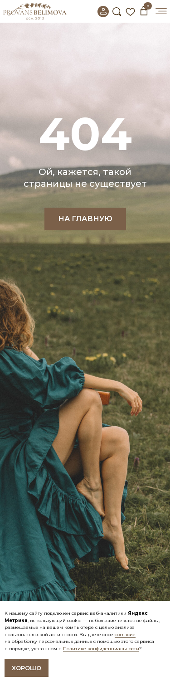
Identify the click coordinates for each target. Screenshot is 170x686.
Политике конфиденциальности (101, 649)
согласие (125, 634)
